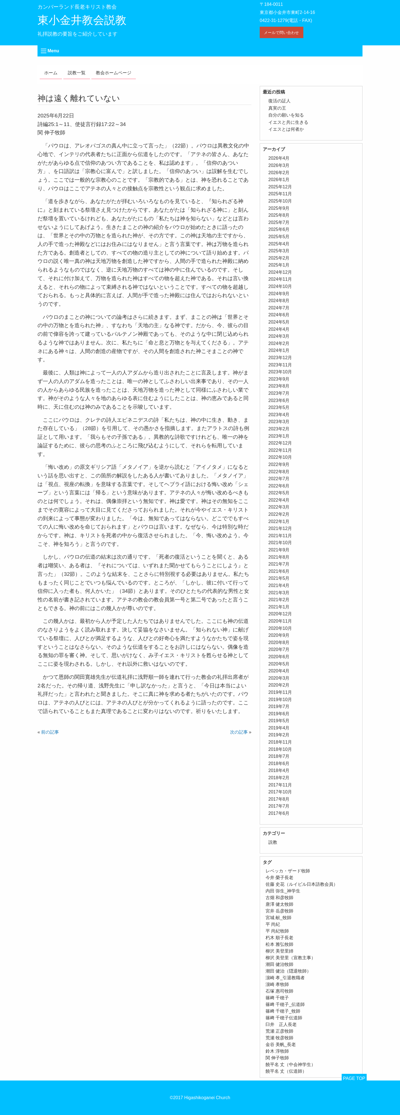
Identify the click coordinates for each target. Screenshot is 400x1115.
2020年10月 (280, 628)
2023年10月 (280, 371)
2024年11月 (280, 279)
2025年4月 (279, 243)
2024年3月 (279, 336)
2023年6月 (279, 400)
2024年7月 (279, 307)
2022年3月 (279, 507)
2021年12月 (280, 528)
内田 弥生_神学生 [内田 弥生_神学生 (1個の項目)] (283, 891)
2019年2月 (279, 734)
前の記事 (50, 732)
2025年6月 (279, 229)
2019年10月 (280, 699)
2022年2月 (279, 514)
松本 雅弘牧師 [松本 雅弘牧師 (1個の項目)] (279, 944)
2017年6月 (279, 813)
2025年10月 (280, 201)
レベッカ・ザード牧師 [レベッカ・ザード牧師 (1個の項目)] (288, 871)
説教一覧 (77, 72)
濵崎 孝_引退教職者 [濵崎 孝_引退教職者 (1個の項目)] (285, 977)
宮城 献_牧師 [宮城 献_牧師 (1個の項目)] (278, 917)
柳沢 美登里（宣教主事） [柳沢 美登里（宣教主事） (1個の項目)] (291, 957)
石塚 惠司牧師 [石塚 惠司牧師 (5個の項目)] (279, 991)
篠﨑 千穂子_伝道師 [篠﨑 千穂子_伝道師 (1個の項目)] (285, 1004)
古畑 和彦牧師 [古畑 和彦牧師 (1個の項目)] (279, 897)
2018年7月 (279, 756)
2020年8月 (279, 642)
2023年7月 (279, 393)
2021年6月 (279, 571)
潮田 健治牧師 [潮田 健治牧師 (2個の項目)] (279, 964)
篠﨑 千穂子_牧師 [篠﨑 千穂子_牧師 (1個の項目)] (283, 1011)
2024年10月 (280, 286)
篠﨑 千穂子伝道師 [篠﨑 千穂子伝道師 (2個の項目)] (284, 1017)
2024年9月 (279, 293)
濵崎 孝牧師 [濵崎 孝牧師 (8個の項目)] (277, 984)
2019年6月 (279, 713)
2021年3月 (279, 592)
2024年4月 (279, 329)
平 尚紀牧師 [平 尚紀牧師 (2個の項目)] (277, 931)
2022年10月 (280, 457)
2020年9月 (279, 635)
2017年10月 (280, 792)
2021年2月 (279, 599)
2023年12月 (280, 357)
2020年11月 (280, 621)
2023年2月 (279, 428)
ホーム (51, 72)
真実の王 (277, 108)
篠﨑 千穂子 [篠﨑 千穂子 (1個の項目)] (277, 997)
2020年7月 (279, 649)
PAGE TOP (354, 1078)
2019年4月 (279, 728)
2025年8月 (279, 215)
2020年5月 (279, 664)
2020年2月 (279, 685)
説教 (272, 842)
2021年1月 (279, 607)
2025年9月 (279, 208)
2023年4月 (279, 414)
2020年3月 (279, 678)
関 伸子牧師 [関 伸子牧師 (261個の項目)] (277, 1057)
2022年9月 (279, 464)
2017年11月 (280, 785)
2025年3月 (279, 250)
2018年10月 (280, 749)
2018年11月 (280, 742)
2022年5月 (279, 492)
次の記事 (239, 732)
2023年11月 (280, 364)
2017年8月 (279, 799)
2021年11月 (280, 535)
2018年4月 (279, 770)
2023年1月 (279, 436)
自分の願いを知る (286, 115)
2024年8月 (279, 300)
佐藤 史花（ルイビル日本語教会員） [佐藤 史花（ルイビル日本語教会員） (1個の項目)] (302, 884)
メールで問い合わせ (281, 32)
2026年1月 (279, 179)
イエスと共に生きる (288, 122)
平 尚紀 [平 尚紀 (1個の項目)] (273, 924)
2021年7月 (279, 564)
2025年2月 (279, 258)
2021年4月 (279, 585)
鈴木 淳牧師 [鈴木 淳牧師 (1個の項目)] (277, 1051)
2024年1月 (279, 350)
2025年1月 (279, 265)
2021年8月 (279, 557)
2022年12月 (280, 443)
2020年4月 (279, 670)
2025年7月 (279, 222)
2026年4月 (279, 158)
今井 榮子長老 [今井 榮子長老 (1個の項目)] (279, 877)
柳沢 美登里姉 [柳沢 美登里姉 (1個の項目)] (279, 951)
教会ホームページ (113, 72)
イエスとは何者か (286, 129)
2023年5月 (279, 407)
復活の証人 (279, 100)
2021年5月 (279, 578)
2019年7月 (279, 706)
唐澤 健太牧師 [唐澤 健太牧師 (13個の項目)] (279, 904)
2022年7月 (279, 478)
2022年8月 (279, 471)
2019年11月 (280, 692)
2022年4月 (279, 500)
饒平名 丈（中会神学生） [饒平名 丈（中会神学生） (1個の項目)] (291, 1064)
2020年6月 (279, 656)
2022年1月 (279, 521)
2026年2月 (279, 172)
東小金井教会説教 (82, 20)
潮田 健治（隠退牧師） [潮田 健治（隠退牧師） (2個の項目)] (288, 971)
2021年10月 (280, 542)
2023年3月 (279, 421)
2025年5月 (279, 236)
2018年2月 (279, 777)
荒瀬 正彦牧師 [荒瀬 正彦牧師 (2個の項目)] (279, 1031)
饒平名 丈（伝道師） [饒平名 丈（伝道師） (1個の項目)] (286, 1071)
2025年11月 (280, 193)
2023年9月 (279, 379)
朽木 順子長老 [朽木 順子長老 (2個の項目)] (279, 937)
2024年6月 (279, 314)
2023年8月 (279, 386)
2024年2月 (279, 343)
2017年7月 (279, 806)
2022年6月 (279, 486)
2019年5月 (279, 720)
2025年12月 (280, 186)
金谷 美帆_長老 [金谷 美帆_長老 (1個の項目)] (281, 1044)
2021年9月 (279, 549)
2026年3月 (279, 165)
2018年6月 (279, 763)
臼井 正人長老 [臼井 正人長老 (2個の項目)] (281, 1024)
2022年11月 (280, 450)
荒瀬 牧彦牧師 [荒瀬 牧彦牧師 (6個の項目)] (279, 1037)
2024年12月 (280, 272)
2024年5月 (279, 322)
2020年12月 (280, 613)
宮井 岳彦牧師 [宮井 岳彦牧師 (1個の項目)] (279, 911)
